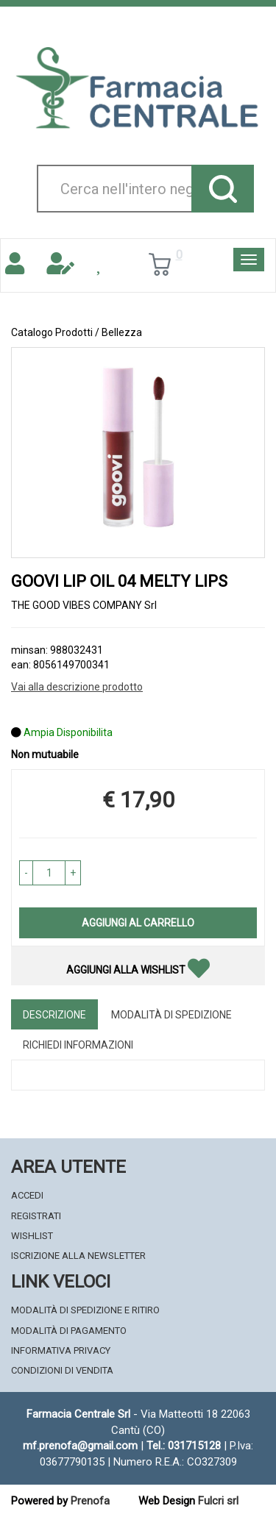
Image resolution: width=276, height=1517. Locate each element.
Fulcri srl (218, 1500)
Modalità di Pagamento (69, 1330)
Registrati (36, 1215)
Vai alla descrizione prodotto (77, 687)
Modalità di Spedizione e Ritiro (85, 1310)
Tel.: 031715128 (183, 1445)
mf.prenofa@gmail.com (80, 1445)
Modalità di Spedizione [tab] (171, 1015)
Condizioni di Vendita (62, 1370)
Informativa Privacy (60, 1350)
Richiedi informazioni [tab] (78, 1045)
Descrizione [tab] (54, 1015)
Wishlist (32, 1235)
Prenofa (90, 1500)
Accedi (27, 1195)
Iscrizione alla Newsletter (78, 1255)
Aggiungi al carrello (138, 923)
